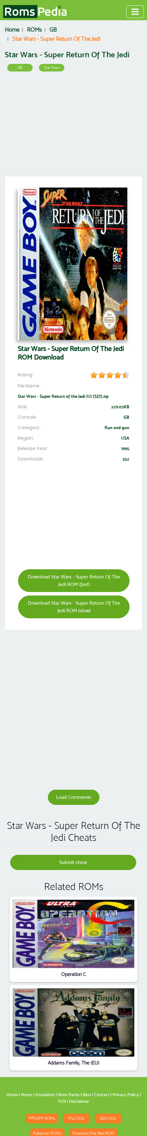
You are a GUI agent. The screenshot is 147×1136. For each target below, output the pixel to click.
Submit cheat (73, 862)
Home (12, 1094)
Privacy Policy (125, 1094)
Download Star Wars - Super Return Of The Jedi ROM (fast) (74, 580)
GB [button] (19, 67)
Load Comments (73, 797)
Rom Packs (69, 1094)
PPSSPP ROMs (42, 1118)
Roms (26, 1094)
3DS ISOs (108, 1118)
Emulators (45, 1094)
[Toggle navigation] (135, 11)
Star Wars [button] (52, 67)
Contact (101, 1094)
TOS (62, 1101)
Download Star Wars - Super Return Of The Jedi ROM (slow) (74, 607)
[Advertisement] (73, 126)
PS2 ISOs (76, 1118)
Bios (87, 1094)
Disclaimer (79, 1101)
